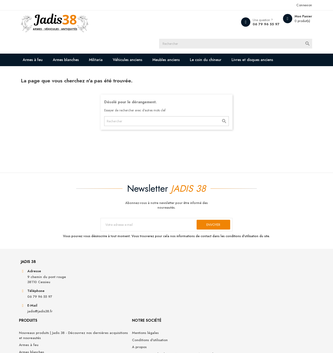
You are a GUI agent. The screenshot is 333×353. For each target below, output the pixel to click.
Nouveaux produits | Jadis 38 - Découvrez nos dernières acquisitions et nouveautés (128, 285)
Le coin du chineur (223, 39)
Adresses (243, 301)
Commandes (246, 287)
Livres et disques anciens (65, 52)
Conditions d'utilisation (188, 287)
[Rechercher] (171, 22)
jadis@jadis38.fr (57, 320)
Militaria (113, 39)
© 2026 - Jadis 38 (51, 343)
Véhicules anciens (145, 39)
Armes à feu (50, 39)
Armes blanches (83, 39)
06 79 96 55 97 (245, 24)
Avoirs (240, 294)
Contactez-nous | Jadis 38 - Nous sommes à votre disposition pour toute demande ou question (196, 306)
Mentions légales (183, 280)
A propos (177, 294)
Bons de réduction (250, 308)
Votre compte (251, 267)
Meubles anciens (183, 39)
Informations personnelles (256, 280)
